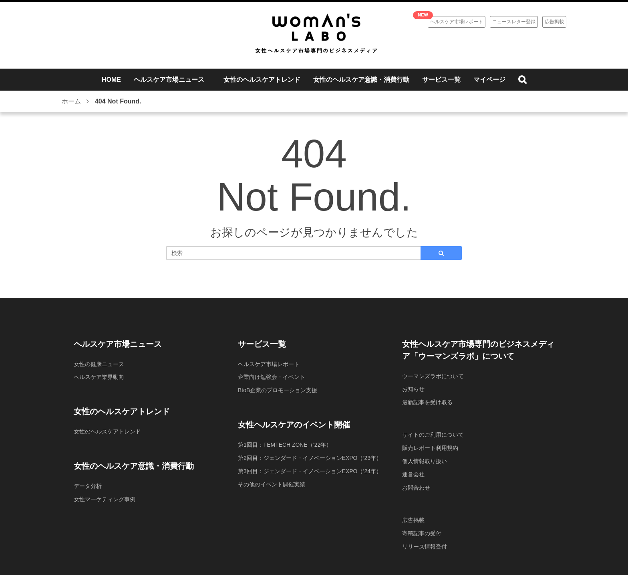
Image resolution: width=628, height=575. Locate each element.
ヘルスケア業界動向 (99, 377)
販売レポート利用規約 (430, 446)
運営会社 (413, 472)
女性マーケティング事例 (104, 498)
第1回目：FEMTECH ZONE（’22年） (285, 444)
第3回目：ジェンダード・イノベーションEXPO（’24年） (310, 469)
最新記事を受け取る (427, 402)
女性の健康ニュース (99, 364)
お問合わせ (416, 485)
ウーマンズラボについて (433, 376)
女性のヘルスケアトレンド (107, 431)
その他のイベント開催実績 (271, 482)
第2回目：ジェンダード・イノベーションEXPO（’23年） (310, 457)
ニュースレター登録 (513, 21)
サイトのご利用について (433, 434)
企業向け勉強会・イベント (271, 377)
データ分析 (88, 485)
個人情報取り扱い (424, 459)
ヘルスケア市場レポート (456, 21)
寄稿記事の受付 (421, 530)
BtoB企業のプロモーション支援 (277, 390)
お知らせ (413, 389)
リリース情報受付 (424, 543)
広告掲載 (554, 21)
